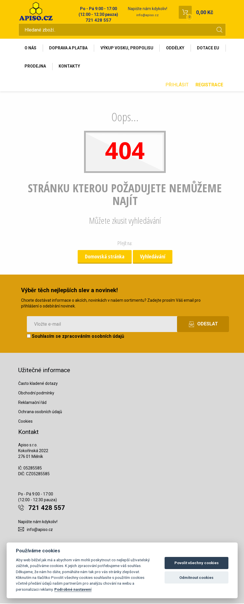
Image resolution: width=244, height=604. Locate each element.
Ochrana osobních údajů (40, 412)
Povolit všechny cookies (196, 563)
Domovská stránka (104, 256)
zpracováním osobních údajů (93, 337)
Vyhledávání (152, 256)
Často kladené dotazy (38, 384)
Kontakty (105, 66)
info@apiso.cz (147, 15)
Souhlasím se (75, 337)
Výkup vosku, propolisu (127, 48)
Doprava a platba (69, 48)
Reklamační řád (32, 403)
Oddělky (176, 48)
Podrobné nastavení (73, 589)
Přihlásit (177, 85)
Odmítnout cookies (196, 577)
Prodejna (70, 66)
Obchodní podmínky (36, 393)
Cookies (25, 422)
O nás (31, 48)
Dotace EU (36, 66)
